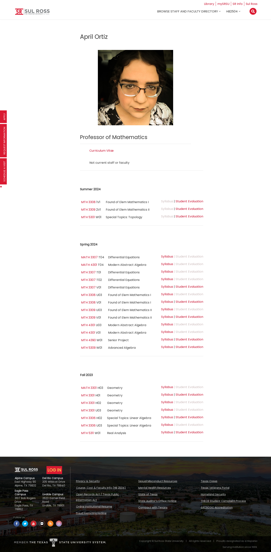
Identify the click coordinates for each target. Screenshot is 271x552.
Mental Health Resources (154, 488)
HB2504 (232, 11)
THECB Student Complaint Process (223, 501)
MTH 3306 (88, 418)
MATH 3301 (89, 388)
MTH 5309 (88, 348)
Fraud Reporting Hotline (91, 513)
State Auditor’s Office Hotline (157, 501)
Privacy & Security (88, 481)
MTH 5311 (87, 433)
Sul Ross (251, 4)
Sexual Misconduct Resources (157, 481)
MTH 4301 (88, 325)
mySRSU (223, 4)
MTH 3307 (88, 272)
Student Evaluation (189, 201)
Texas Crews (209, 481)
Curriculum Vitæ (101, 150)
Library (209, 4)
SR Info (238, 4)
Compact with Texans (152, 507)
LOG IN (54, 470)
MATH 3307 (89, 257)
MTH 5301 (88, 217)
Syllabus (167, 256)
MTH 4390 (88, 340)
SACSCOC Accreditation (217, 507)
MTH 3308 (88, 202)
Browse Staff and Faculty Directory (187, 11)
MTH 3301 (88, 395)
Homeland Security (213, 494)
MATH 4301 (89, 265)
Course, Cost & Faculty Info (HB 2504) (101, 488)
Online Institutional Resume (94, 506)
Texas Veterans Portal (215, 488)
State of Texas (148, 494)
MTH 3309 (88, 209)
